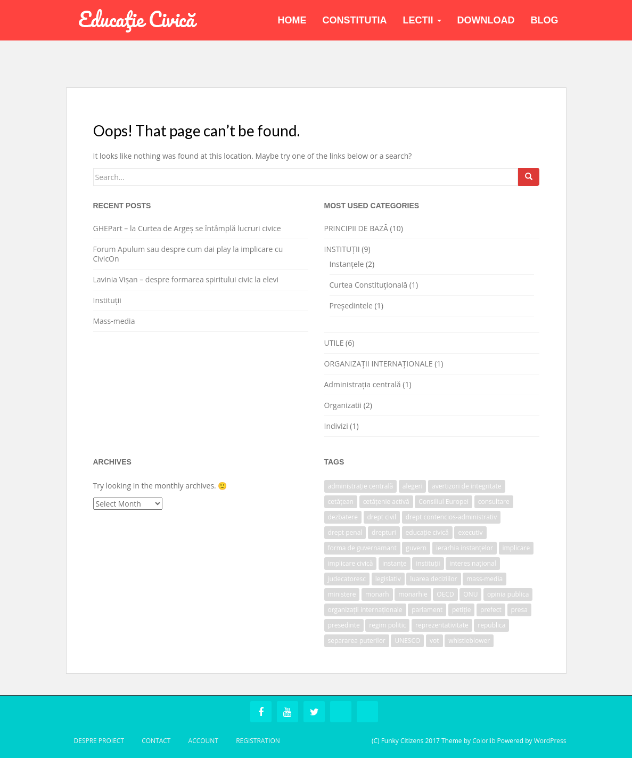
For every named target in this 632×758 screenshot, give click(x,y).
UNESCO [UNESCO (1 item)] (407, 640)
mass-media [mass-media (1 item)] (484, 578)
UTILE (334, 343)
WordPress (550, 740)
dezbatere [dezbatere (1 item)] (343, 516)
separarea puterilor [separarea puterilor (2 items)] (356, 640)
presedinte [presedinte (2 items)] (344, 625)
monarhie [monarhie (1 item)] (412, 594)
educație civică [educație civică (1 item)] (427, 532)
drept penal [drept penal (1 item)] (345, 532)
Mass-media (114, 321)
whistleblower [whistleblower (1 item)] (469, 640)
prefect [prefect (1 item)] (491, 609)
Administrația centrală (362, 384)
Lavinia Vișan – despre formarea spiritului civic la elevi (186, 279)
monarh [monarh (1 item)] (377, 594)
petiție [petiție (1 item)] (461, 609)
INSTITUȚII (342, 249)
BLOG (545, 20)
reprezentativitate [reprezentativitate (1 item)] (442, 625)
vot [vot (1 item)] (434, 640)
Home (292, 20)
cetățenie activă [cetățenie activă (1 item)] (386, 501)
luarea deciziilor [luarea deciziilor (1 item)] (433, 578)
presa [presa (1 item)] (519, 609)
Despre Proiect (99, 740)
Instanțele (347, 264)
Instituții (107, 300)
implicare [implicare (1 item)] (516, 547)
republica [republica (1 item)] (491, 625)
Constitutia (355, 20)
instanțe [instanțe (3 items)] (394, 563)
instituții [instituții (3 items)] (428, 563)
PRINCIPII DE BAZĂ (356, 228)
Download (486, 20)
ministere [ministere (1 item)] (342, 594)
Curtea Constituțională (369, 285)
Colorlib (483, 740)
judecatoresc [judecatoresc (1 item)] (347, 578)
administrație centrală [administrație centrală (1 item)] (360, 486)
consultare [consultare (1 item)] (494, 501)
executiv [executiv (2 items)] (470, 532)
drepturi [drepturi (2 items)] (384, 532)
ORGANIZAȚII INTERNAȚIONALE (378, 363)
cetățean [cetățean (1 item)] (341, 501)
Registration (258, 740)
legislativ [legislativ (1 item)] (388, 578)
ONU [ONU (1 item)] (470, 594)
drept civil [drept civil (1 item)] (382, 516)
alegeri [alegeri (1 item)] (413, 486)
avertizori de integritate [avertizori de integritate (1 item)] (467, 486)
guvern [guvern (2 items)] (416, 547)
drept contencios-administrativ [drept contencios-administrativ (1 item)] (451, 516)
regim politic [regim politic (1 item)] (387, 625)
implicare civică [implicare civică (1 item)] (350, 563)
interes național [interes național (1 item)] (472, 563)
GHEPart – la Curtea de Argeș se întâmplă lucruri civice (187, 228)
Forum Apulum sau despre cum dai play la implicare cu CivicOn (188, 254)
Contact (156, 740)
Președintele (351, 305)
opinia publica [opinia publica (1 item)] (508, 594)
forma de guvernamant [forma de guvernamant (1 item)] (362, 547)
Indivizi (336, 426)
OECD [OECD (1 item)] (445, 594)
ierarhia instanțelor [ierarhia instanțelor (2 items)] (464, 547)
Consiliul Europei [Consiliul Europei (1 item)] (443, 501)
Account (203, 740)
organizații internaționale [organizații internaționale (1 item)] (365, 609)
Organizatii (343, 405)
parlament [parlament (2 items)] (427, 609)
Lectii (422, 20)
